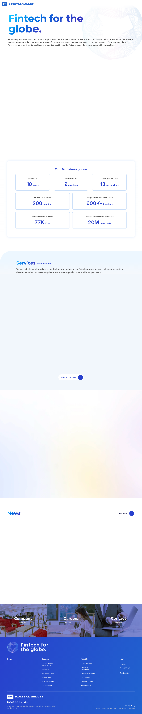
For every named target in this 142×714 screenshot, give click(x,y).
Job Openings (125, 668)
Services (45, 659)
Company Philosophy (85, 668)
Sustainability (86, 685)
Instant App (46, 677)
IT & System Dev (48, 681)
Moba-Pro (45, 669)
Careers (123, 664)
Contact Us (124, 673)
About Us (84, 659)
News (122, 659)
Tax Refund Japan (48, 673)
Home (9, 659)
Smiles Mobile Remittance (47, 664)
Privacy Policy (130, 706)
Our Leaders (85, 677)
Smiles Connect (48, 685)
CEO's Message (86, 663)
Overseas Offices (87, 681)
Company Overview (88, 673)
